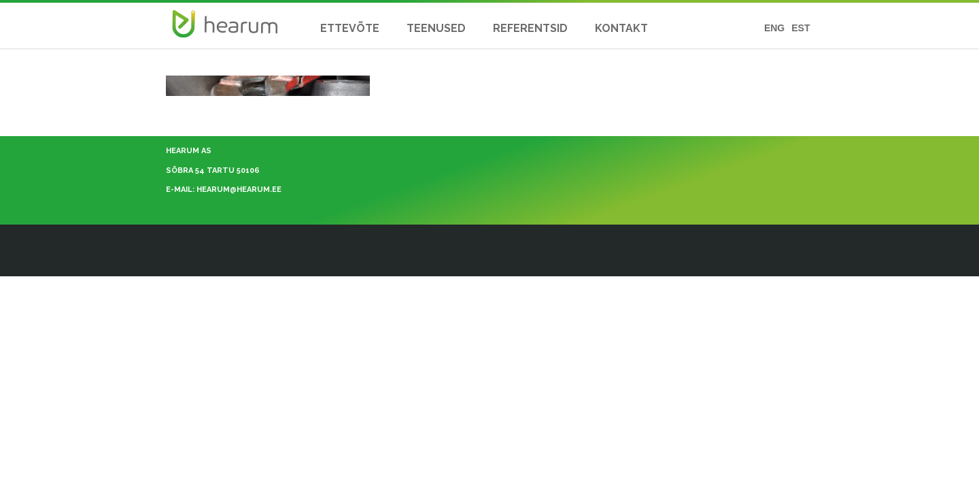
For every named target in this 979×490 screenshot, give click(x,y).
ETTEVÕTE (349, 28)
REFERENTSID (530, 28)
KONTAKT (621, 28)
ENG (774, 28)
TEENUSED (436, 28)
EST (800, 28)
